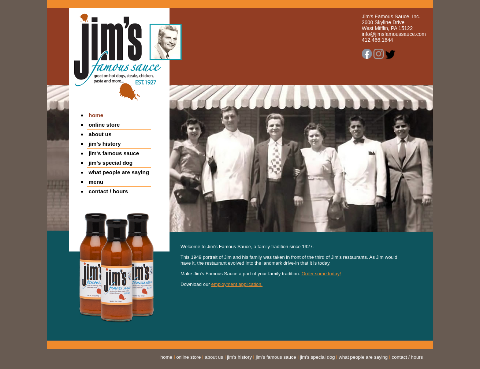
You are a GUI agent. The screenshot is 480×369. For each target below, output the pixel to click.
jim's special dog (111, 163)
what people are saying (119, 172)
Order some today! (321, 273)
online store (104, 125)
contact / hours (108, 191)
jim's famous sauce (114, 153)
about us (100, 134)
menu (96, 182)
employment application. (237, 284)
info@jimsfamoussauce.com (394, 34)
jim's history (105, 144)
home (96, 115)
